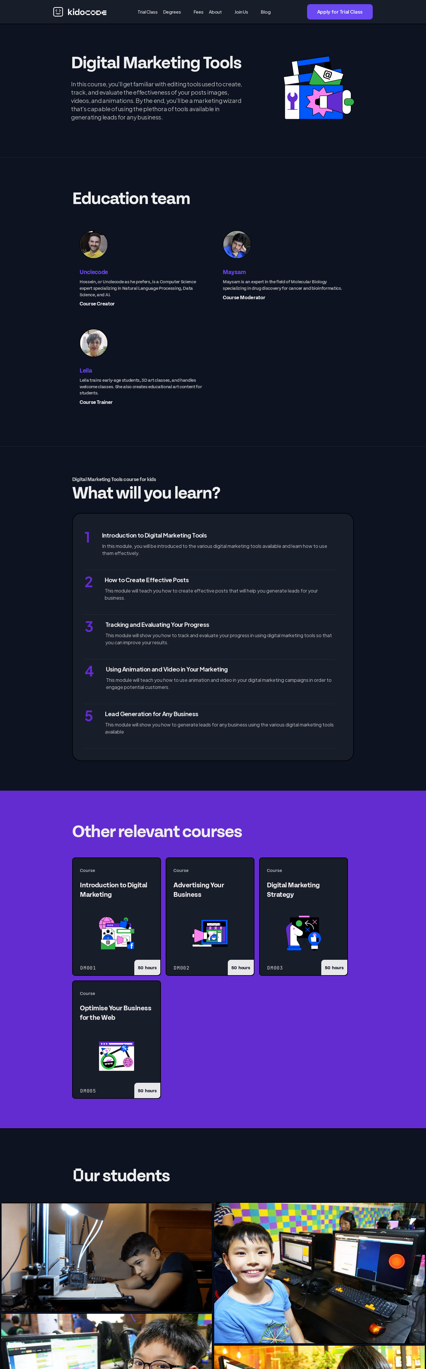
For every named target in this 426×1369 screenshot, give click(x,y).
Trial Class (147, 11)
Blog (265, 11)
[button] (175, 12)
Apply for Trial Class (340, 12)
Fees (198, 11)
